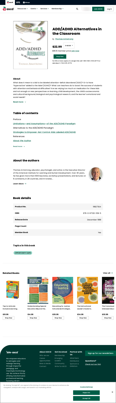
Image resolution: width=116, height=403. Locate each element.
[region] (58, 392)
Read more (19, 146)
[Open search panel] (77, 9)
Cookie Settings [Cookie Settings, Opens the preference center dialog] (86, 387)
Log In (109, 9)
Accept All (86, 398)
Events (34, 9)
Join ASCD (98, 9)
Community (59, 363)
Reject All (86, 393)
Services (44, 9)
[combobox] (69, 45)
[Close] (112, 392)
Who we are (44, 355)
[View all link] (50, 184)
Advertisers (74, 358)
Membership (58, 9)
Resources (23, 9)
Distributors (74, 361)
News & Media (45, 363)
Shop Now (60, 56)
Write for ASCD (61, 366)
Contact (43, 366)
